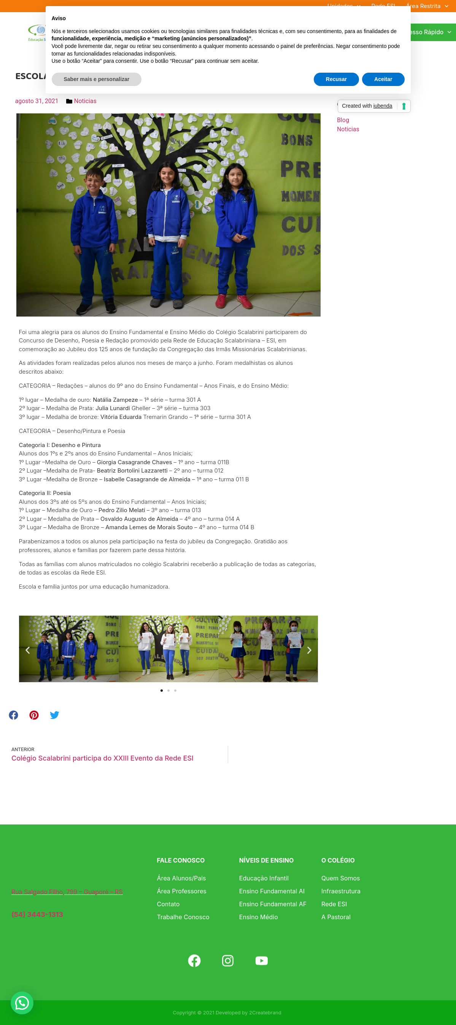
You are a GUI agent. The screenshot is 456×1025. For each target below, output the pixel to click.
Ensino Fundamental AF (273, 904)
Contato (168, 904)
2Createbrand (265, 1012)
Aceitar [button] (383, 79)
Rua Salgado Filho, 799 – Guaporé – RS (67, 892)
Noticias (85, 101)
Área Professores (182, 891)
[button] (27, 650)
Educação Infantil (264, 878)
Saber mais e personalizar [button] (97, 79)
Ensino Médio (258, 917)
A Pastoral (336, 917)
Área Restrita (427, 6)
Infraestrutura (341, 891)
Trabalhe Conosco (183, 917)
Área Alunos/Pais (181, 878)
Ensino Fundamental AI (272, 891)
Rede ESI (334, 904)
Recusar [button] (336, 79)
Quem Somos (340, 878)
